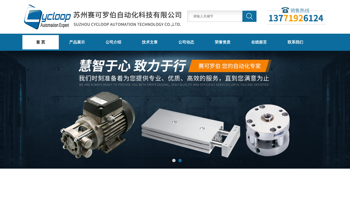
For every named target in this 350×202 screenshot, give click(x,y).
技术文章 (150, 42)
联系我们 (295, 42)
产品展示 (77, 42)
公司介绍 (113, 42)
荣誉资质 (222, 42)
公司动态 (186, 42)
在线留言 (259, 42)
